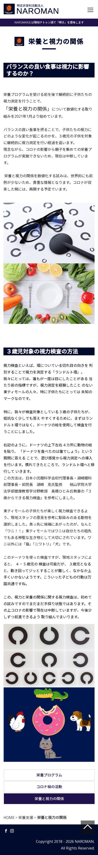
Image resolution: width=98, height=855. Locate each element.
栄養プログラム (49, 775)
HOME (8, 817)
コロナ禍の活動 (49, 786)
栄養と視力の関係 (49, 798)
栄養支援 (25, 817)
